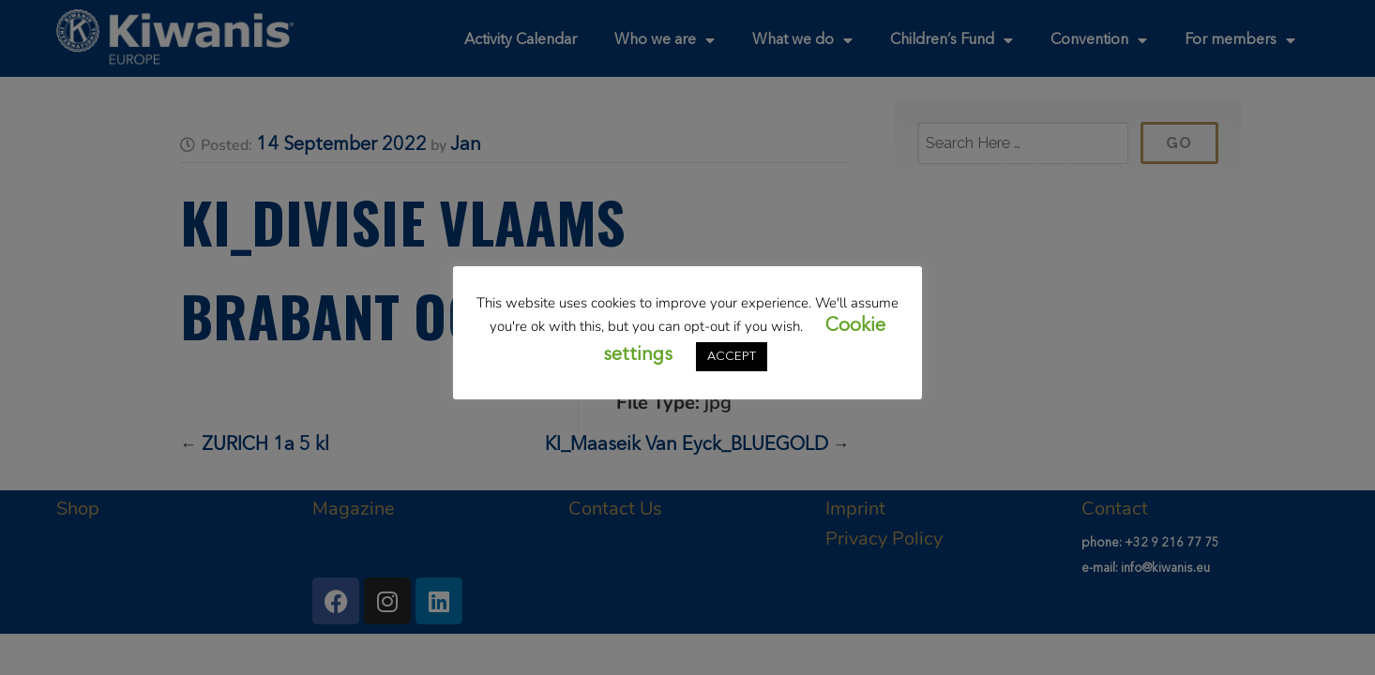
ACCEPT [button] (731, 357)
